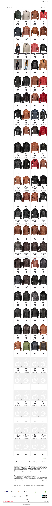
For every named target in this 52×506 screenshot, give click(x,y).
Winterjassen (23, 486)
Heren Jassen (15, 485)
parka (26, 483)
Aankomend (35, 495)
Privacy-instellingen (13, 497)
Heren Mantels (26, 486)
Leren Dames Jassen (19, 485)
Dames (27, 497)
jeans (27, 466)
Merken (27, 499)
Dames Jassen (23, 485)
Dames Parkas (33, 486)
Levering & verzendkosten (21, 496)
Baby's (27, 495)
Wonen (27, 498)
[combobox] (41, 2)
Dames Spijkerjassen (38, 486)
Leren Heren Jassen (28, 485)
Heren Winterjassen (16, 486)
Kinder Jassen (31, 485)
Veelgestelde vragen (21, 495)
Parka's (41, 485)
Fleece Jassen (30, 486)
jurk (41, 478)
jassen (16, 469)
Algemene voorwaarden (13, 496)
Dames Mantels (42, 486)
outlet (15, 464)
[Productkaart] (18, 18)
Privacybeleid (12, 495)
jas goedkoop (16, 461)
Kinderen (27, 496)
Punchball (14, 462)
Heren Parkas (19, 486)
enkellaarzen (31, 466)
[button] (46, 1)
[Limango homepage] (6, 1)
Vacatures (4, 495)
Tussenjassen (38, 485)
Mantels (43, 485)
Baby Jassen (35, 485)
